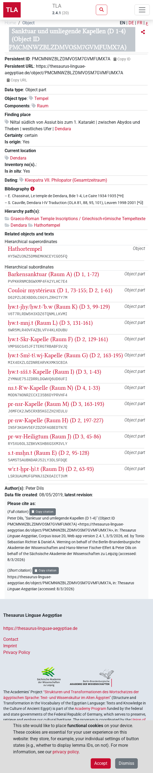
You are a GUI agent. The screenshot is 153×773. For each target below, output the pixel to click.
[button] (142, 32)
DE (131, 22)
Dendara (63, 128)
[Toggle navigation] (142, 9)
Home (10, 22)
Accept (100, 763)
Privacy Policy (16, 652)
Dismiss (126, 763)
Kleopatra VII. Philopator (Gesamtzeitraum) (66, 180)
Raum (42, 105)
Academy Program (90, 708)
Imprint (10, 645)
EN (122, 22)
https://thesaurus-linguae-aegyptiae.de (40, 628)
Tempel (41, 98)
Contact (10, 639)
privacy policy (66, 751)
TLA (12, 10)
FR (139, 22)
